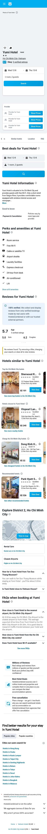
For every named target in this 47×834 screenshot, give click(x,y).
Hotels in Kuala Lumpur (12, 756)
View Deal (35, 390)
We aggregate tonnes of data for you (25, 808)
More (4, 203)
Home (13, 824)
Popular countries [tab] (26, 736)
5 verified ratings (20, 62)
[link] (20, 396)
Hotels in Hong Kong (11, 748)
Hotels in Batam (9, 766)
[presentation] (17, 12)
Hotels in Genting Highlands (14, 763)
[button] (4, 4)
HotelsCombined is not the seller (25, 803)
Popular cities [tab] (9, 736)
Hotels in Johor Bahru (11, 777)
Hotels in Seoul (9, 773)
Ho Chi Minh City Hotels (16, 829)
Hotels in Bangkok (10, 780)
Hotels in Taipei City (10, 759)
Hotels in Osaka (9, 752)
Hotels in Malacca (10, 784)
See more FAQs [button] (24, 648)
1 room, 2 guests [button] (12, 77)
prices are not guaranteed (18, 796)
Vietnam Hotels (23, 824)
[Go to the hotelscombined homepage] (18, 4)
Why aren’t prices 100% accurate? (25, 812)
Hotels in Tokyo (9, 770)
